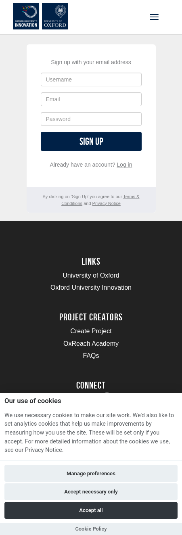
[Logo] (46, 16)
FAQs (91, 355)
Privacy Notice (106, 203)
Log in (124, 164)
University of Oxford (91, 275)
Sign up (91, 141)
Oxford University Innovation (91, 287)
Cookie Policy (91, 529)
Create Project (90, 331)
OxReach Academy (91, 343)
